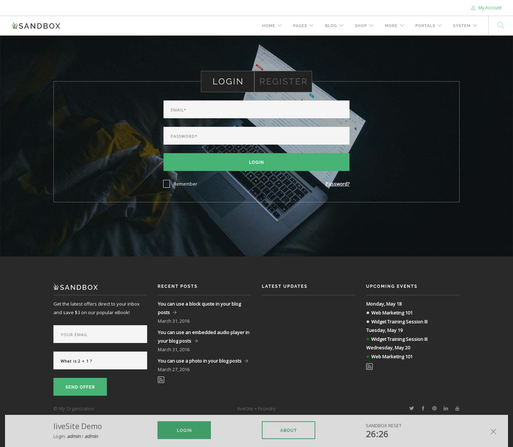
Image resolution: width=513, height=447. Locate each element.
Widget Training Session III (399, 321)
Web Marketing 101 (392, 313)
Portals (425, 26)
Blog (331, 26)
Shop (361, 26)
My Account (486, 8)
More (391, 26)
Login (256, 162)
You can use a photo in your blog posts (200, 361)
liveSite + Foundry (257, 408)
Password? (337, 184)
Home (268, 26)
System (462, 26)
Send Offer (80, 387)
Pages (300, 26)
